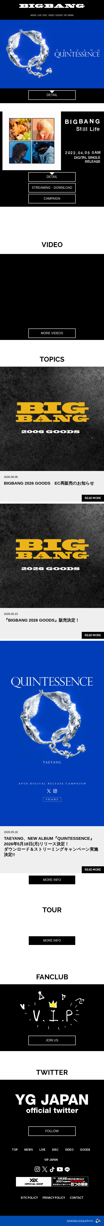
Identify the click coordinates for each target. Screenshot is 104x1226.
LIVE (39, 15)
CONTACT (77, 1197)
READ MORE (93, 498)
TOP (15, 1149)
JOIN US (52, 1040)
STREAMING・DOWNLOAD (52, 187)
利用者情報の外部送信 (76, 1221)
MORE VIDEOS (52, 333)
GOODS (59, 15)
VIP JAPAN (68, 15)
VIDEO (51, 15)
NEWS (33, 15)
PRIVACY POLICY (54, 1197)
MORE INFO (52, 880)
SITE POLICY (29, 1197)
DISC (45, 15)
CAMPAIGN (52, 198)
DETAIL (52, 95)
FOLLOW (52, 1131)
